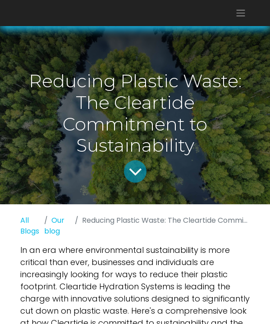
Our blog (54, 225)
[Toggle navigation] (240, 13)
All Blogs (29, 225)
